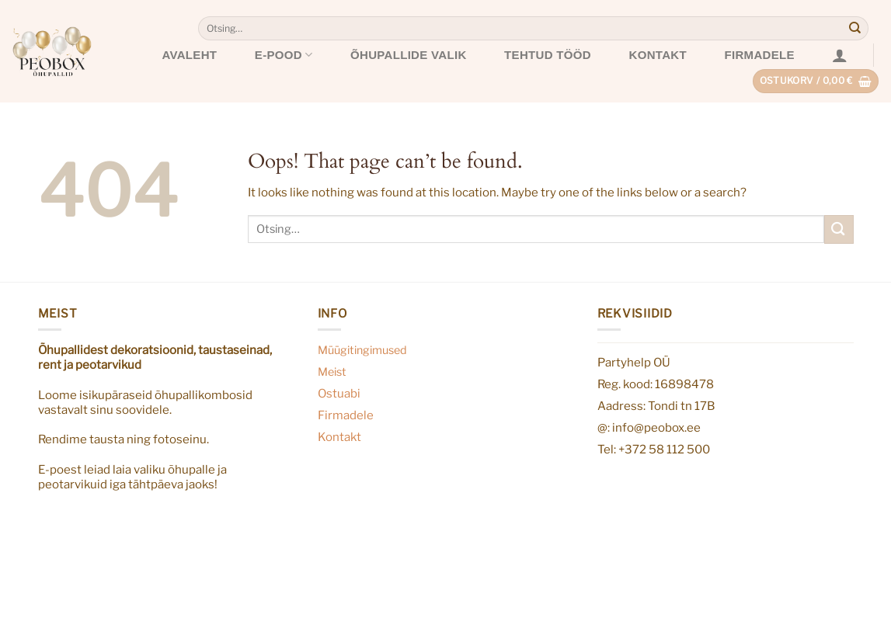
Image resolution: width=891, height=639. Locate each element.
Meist (332, 372)
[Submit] (855, 28)
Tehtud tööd (547, 54)
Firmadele (760, 54)
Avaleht (189, 54)
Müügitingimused (362, 350)
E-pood (284, 54)
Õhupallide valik (408, 54)
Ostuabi (339, 393)
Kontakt (658, 54)
